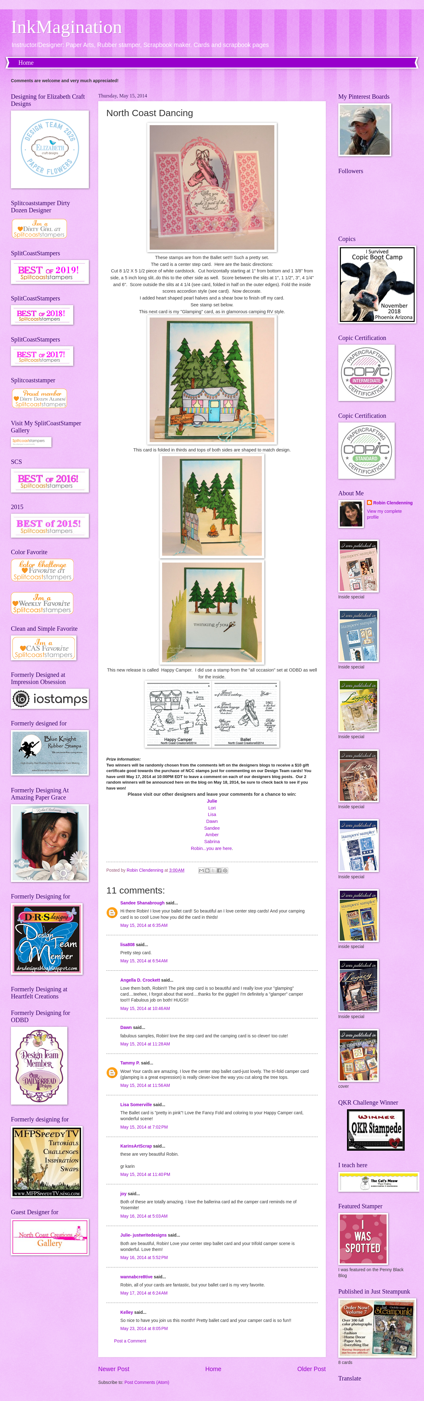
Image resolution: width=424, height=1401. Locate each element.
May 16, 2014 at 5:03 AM (143, 1216)
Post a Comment (130, 1341)
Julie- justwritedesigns (143, 1235)
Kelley (126, 1312)
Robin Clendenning (392, 503)
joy (123, 1193)
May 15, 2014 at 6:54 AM (143, 961)
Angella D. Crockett (140, 980)
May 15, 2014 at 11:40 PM (145, 1174)
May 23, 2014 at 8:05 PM (144, 1328)
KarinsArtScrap (136, 1146)
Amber (212, 834)
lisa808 (127, 944)
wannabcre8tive (136, 1277)
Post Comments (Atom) (146, 1382)
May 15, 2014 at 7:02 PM (144, 1127)
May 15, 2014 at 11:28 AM (145, 1044)
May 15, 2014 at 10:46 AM (145, 1008)
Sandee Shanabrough (142, 903)
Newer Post (113, 1369)
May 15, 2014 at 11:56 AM (145, 1085)
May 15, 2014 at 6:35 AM (143, 925)
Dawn (212, 821)
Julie (212, 801)
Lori (212, 807)
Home (26, 62)
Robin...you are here (211, 848)
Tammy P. (130, 1063)
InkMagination (66, 27)
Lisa (212, 814)
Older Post (311, 1369)
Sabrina (212, 841)
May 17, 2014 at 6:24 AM (143, 1293)
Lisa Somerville (136, 1104)
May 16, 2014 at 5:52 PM (144, 1257)
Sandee (212, 828)
